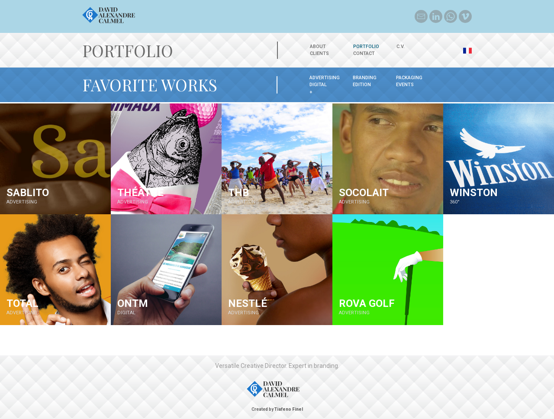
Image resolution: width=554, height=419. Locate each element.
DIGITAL (318, 84)
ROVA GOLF (367, 303)
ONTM (132, 303)
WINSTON (474, 193)
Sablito (27, 193)
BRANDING (365, 78)
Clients (319, 53)
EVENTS (405, 84)
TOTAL (22, 303)
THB (238, 193)
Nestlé (247, 303)
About (318, 46)
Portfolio (366, 46)
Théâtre (140, 193)
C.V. (400, 46)
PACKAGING (409, 78)
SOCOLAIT (364, 193)
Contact (364, 53)
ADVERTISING (324, 78)
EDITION (362, 84)
